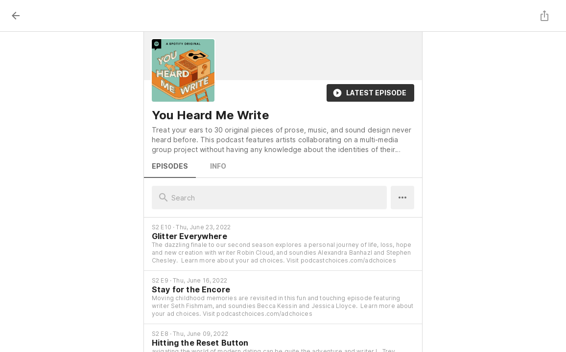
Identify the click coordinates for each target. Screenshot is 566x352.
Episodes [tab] (170, 166)
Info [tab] (218, 166)
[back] (15, 15)
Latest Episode (370, 93)
